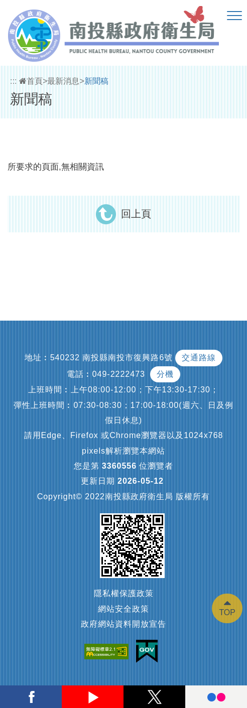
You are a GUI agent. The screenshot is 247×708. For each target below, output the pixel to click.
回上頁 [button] (136, 213)
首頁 (31, 81)
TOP (227, 612)
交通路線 (199, 357)
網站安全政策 (123, 609)
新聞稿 (96, 81)
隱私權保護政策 (124, 593)
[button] (234, 16)
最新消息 (63, 81)
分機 (165, 374)
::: (13, 81)
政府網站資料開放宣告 (123, 624)
